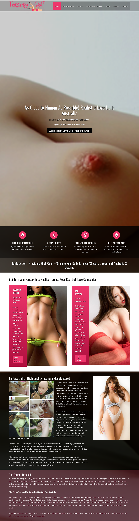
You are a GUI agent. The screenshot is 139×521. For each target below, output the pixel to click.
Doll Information (68, 6)
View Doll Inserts (79, 358)
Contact (125, 6)
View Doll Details (17, 359)
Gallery (80, 6)
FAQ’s (108, 6)
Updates (116, 6)
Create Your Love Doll (94, 6)
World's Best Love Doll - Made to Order (69, 130)
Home (57, 6)
